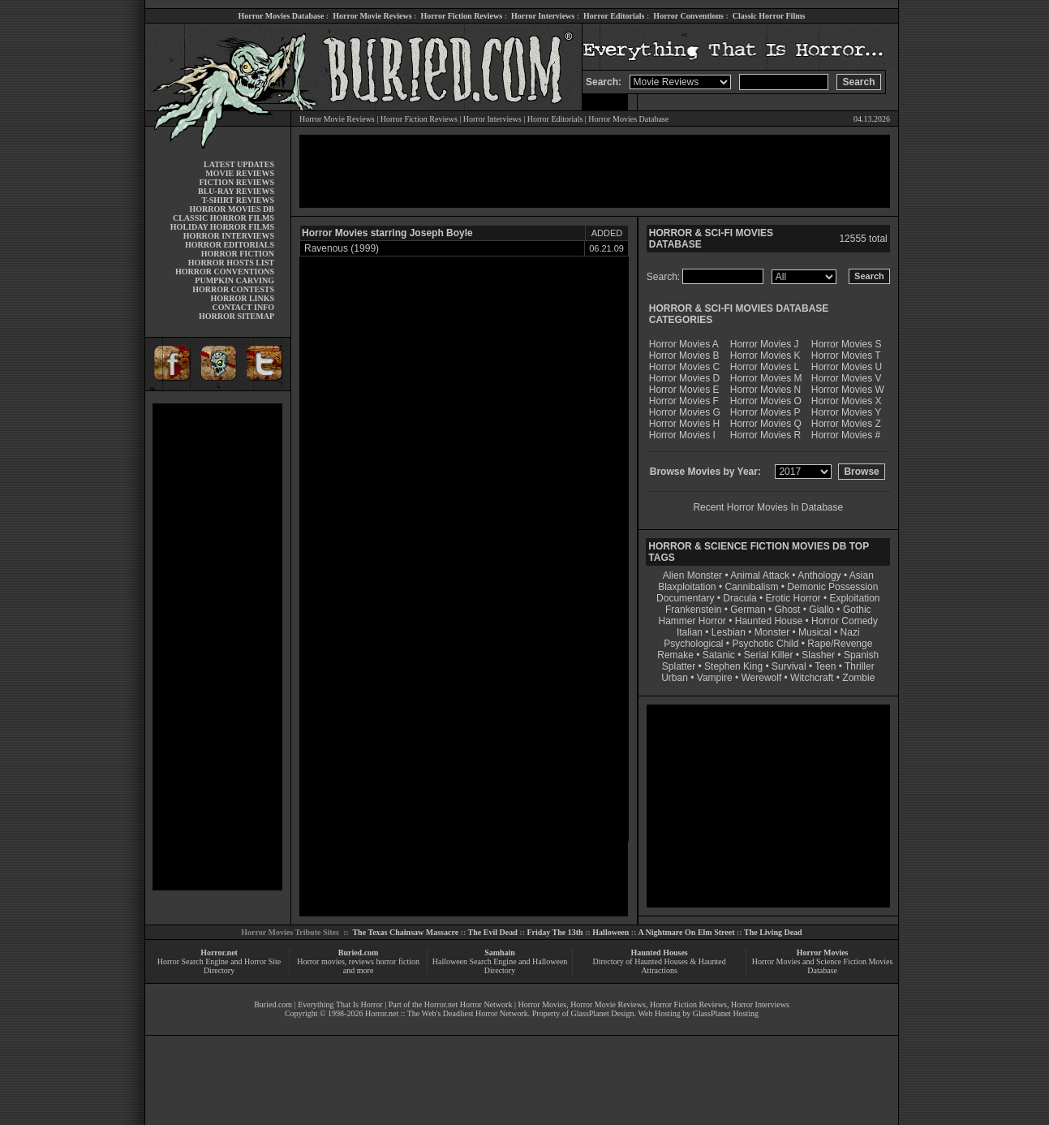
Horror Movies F (684, 401)
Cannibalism (751, 587)
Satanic (719, 655)
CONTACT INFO (243, 307)
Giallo (821, 609)
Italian (690, 632)
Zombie (858, 677)
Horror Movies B (684, 355)
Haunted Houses (658, 952)
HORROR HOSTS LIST (231, 262)
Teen (825, 666)
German (747, 609)
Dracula (739, 598)
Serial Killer (768, 655)
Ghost (787, 609)
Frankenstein (693, 609)
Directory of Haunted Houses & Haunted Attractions (659, 966)
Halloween (610, 932)
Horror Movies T (846, 355)
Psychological (693, 643)
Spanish (861, 655)
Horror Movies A (684, 344)
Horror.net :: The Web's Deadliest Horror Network (446, 1013)
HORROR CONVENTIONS (224, 271)
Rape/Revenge (839, 643)
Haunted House (768, 621)
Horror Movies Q (766, 423)
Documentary (685, 598)
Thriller (860, 666)
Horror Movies (823, 952)
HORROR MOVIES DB (232, 209)
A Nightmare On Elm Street (686, 932)
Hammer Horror (692, 621)
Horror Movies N (765, 389)
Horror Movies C (684, 367)
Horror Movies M (766, 378)
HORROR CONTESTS (233, 289)
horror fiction (397, 961)
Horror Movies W (847, 389)
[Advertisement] (217, 646)
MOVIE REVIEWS (239, 173)
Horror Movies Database (282, 15)
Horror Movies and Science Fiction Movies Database (822, 966)
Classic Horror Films (769, 15)
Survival (789, 666)
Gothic (857, 609)
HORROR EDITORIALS (229, 244)
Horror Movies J (764, 344)
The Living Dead (773, 932)
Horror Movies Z (846, 423)
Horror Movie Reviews (372, 15)
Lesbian (730, 632)
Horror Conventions (688, 15)
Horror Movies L (764, 367)
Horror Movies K (765, 355)
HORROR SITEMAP (236, 316)
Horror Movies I (682, 435)
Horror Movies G (684, 412)
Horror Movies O (766, 401)
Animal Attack (759, 575)
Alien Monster (692, 575)
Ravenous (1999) (341, 248)
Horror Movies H (684, 423)
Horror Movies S (846, 344)
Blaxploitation (687, 587)
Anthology (818, 575)
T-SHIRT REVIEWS (238, 200)
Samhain (499, 952)
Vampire (715, 677)
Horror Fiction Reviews (461, 15)
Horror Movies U (846, 367)
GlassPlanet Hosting (726, 1013)
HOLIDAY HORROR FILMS (222, 226)
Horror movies (321, 961)
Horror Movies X (846, 401)
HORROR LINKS (242, 298)
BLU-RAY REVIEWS (236, 191)
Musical (815, 632)
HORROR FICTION (237, 253)
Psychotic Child (765, 643)
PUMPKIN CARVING (234, 280)
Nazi (850, 632)
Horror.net (219, 952)
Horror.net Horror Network (468, 1004)
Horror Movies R (765, 435)
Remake (675, 655)
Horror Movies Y (846, 412)
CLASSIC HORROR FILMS (223, 217)
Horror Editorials (613, 15)
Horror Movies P (765, 412)
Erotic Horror (793, 598)
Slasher (818, 655)
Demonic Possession (832, 587)
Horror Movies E (684, 389)
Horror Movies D (684, 378)
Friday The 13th (555, 932)
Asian (861, 575)
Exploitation (854, 598)
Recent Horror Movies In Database (768, 507)
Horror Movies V (846, 378)
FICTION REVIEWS (236, 182)
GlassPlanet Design (602, 1013)
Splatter (678, 666)
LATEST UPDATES (239, 164)
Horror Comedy (844, 621)
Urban (674, 677)
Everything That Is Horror (340, 1004)
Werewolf (761, 677)
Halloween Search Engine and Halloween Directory (500, 966)
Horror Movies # (845, 435)
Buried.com (358, 952)
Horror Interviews (542, 15)
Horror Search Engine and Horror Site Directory (219, 966)
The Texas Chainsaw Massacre (405, 932)
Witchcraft (811, 677)
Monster (772, 632)
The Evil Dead (493, 932)
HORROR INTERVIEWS (228, 235)
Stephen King (733, 666)
